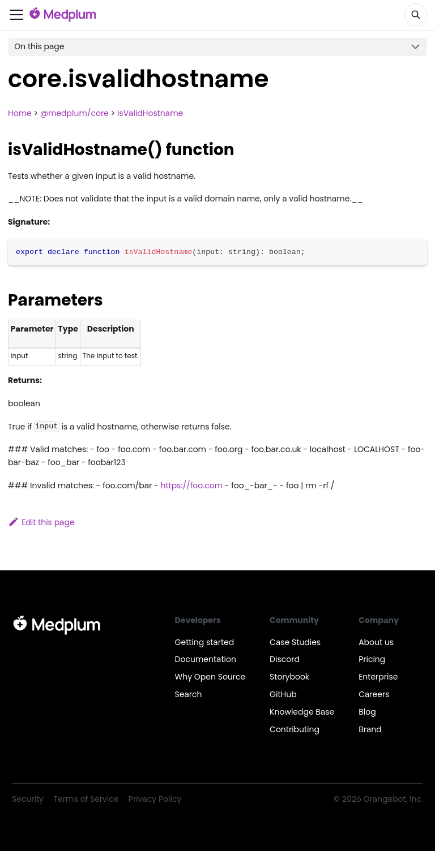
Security (28, 799)
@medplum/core (74, 113)
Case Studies (295, 642)
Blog (367, 711)
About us (376, 642)
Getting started (204, 642)
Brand (370, 729)
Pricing (372, 659)
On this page (39, 46)
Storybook (289, 676)
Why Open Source (210, 676)
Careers (374, 694)
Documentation (205, 659)
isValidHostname (150, 113)
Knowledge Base (302, 711)
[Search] (415, 14)
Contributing (294, 729)
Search (188, 694)
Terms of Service (86, 799)
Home (20, 113)
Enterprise (378, 676)
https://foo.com (192, 485)
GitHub (283, 694)
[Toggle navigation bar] (16, 14)
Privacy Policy (155, 799)
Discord (285, 659)
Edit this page (41, 522)
